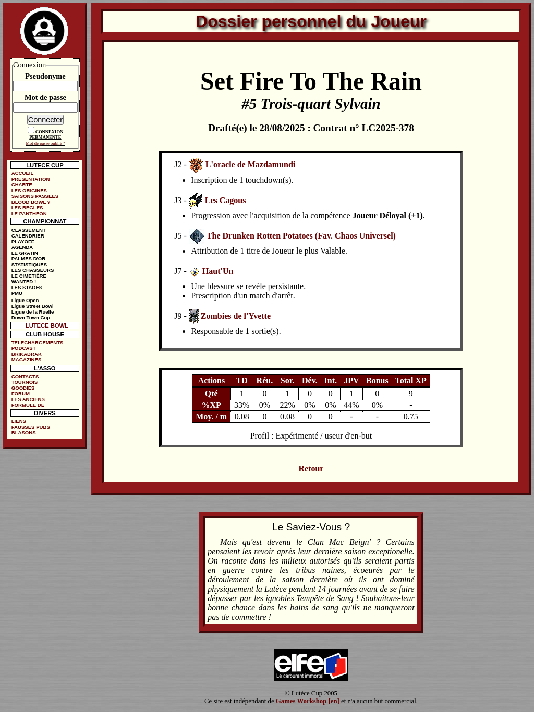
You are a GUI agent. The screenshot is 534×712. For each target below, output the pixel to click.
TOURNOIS (24, 382)
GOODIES (23, 388)
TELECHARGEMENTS (37, 342)
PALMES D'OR (28, 258)
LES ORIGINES (29, 190)
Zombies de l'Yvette (236, 315)
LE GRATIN (24, 253)
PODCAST (23, 348)
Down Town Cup (30, 317)
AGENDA (22, 247)
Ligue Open (25, 300)
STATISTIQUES (29, 264)
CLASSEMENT (28, 230)
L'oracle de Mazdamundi (250, 164)
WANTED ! (23, 281)
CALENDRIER (27, 236)
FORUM (20, 393)
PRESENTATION (30, 179)
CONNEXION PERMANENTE (46, 134)
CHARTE (21, 185)
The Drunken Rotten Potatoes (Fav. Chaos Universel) (301, 235)
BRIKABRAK (26, 354)
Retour (310, 468)
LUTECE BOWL (47, 325)
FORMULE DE (27, 405)
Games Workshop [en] (307, 701)
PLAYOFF (22, 241)
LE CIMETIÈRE (28, 276)
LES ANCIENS (28, 399)
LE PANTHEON (29, 213)
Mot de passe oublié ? (45, 143)
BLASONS (23, 432)
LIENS (18, 421)
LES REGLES (27, 207)
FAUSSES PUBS (30, 427)
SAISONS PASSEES (34, 196)
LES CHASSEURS (32, 270)
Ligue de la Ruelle (32, 312)
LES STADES (27, 287)
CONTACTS (25, 376)
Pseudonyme (45, 76)
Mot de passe (45, 97)
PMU (16, 293)
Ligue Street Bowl (32, 306)
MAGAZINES (26, 360)
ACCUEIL (22, 173)
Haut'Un (218, 271)
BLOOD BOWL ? (31, 202)
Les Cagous (225, 200)
